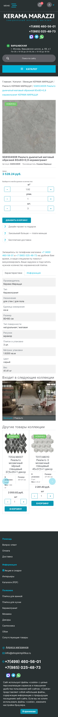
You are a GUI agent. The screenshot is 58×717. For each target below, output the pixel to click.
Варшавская (19, 45)
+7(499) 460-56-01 (42, 26)
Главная (6, 81)
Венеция (7, 418)
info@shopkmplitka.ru (18, 653)
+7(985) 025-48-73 (42, 31)
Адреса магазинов (17, 647)
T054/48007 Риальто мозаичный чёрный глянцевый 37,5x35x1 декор (16, 465)
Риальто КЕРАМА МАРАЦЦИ (17, 86)
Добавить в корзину (17, 220)
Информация (34, 273)
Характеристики (13, 273)
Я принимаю (29, 711)
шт (15, 497)
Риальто (18, 418)
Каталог (17, 81)
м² (29, 184)
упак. (29, 194)
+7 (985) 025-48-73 (26, 255)
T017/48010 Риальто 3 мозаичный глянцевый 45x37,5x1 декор (42, 463)
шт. (29, 203)
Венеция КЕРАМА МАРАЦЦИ (38, 81)
